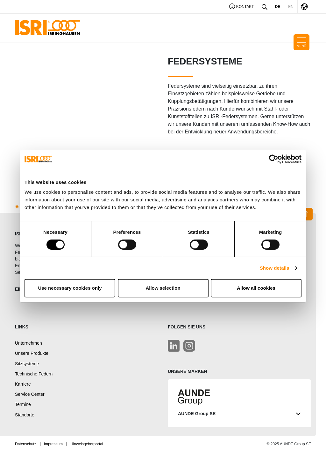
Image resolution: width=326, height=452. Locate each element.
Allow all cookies (256, 288)
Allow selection (162, 288)
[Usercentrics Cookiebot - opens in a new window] (273, 159)
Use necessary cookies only (70, 288)
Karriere (23, 384)
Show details (274, 268)
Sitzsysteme (27, 363)
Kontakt (241, 7)
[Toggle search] (264, 6)
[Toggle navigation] (301, 42)
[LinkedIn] (174, 346)
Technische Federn (34, 373)
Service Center (30, 394)
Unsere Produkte (31, 353)
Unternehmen (28, 343)
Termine (23, 404)
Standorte (24, 414)
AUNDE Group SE (239, 413)
